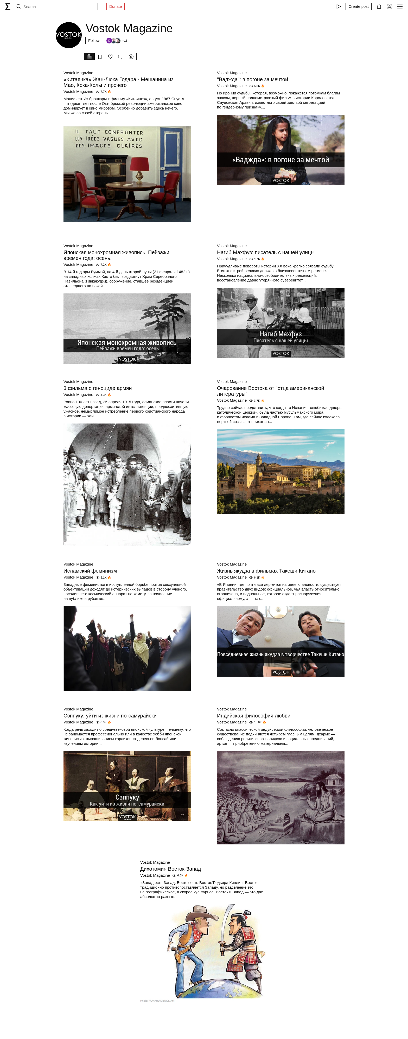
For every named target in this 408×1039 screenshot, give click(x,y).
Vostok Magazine (78, 72)
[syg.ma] (7, 6)
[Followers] (116, 40)
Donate (115, 6)
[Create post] (358, 6)
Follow (93, 40)
